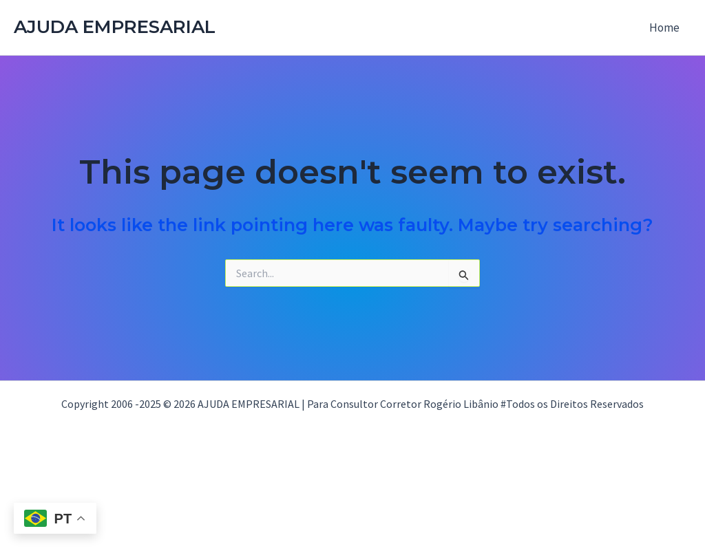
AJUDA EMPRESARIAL (114, 27)
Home (664, 27)
